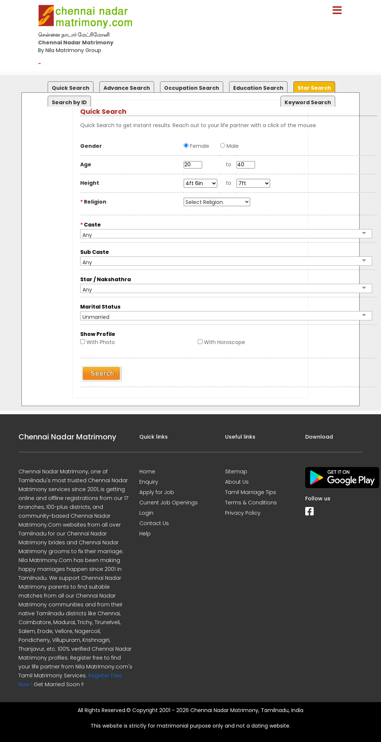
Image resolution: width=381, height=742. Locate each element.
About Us (237, 482)
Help (145, 533)
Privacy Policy (243, 513)
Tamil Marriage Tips (250, 492)
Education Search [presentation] (258, 88)
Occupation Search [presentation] (191, 88)
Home (147, 471)
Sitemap (236, 471)
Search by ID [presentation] (69, 102)
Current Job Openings (168, 502)
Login (146, 513)
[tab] (69, 85)
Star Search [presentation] (314, 88)
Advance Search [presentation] (126, 88)
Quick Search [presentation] (70, 88)
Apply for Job (156, 492)
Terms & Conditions (251, 502)
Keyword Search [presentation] (308, 102)
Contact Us (154, 523)
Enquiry (148, 482)
